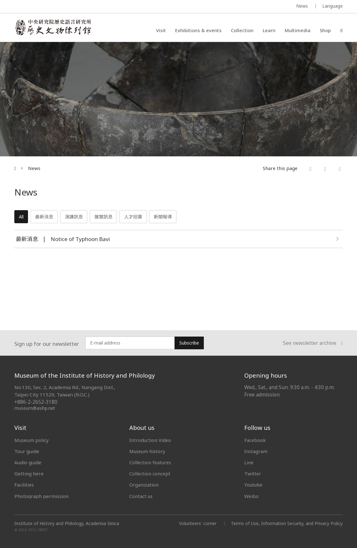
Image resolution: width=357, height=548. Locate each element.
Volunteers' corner (197, 523)
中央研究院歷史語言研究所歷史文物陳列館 (52, 27)
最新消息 (46, 217)
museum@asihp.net (34, 408)
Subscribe (189, 343)
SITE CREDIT (38, 529)
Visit (161, 30)
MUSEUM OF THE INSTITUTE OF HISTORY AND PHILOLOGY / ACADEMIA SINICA (77, 7)
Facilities (24, 484)
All (22, 217)
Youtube (253, 484)
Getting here (29, 473)
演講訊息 (78, 217)
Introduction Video (150, 440)
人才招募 (141, 217)
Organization (144, 484)
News (302, 6)
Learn (269, 30)
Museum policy (31, 440)
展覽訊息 (109, 217)
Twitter (252, 473)
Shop (325, 30)
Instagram (256, 451)
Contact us (141, 496)
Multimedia (298, 30)
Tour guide (26, 451)
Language (332, 6)
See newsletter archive (313, 343)
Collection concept (150, 473)
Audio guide (27, 462)
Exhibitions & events (198, 30)
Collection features (150, 462)
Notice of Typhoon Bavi (82, 239)
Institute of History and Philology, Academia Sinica (66, 523)
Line (249, 462)
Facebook (255, 440)
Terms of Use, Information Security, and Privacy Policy (286, 523)
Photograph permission (41, 496)
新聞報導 (172, 217)
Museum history (147, 451)
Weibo (251, 496)
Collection (242, 30)
